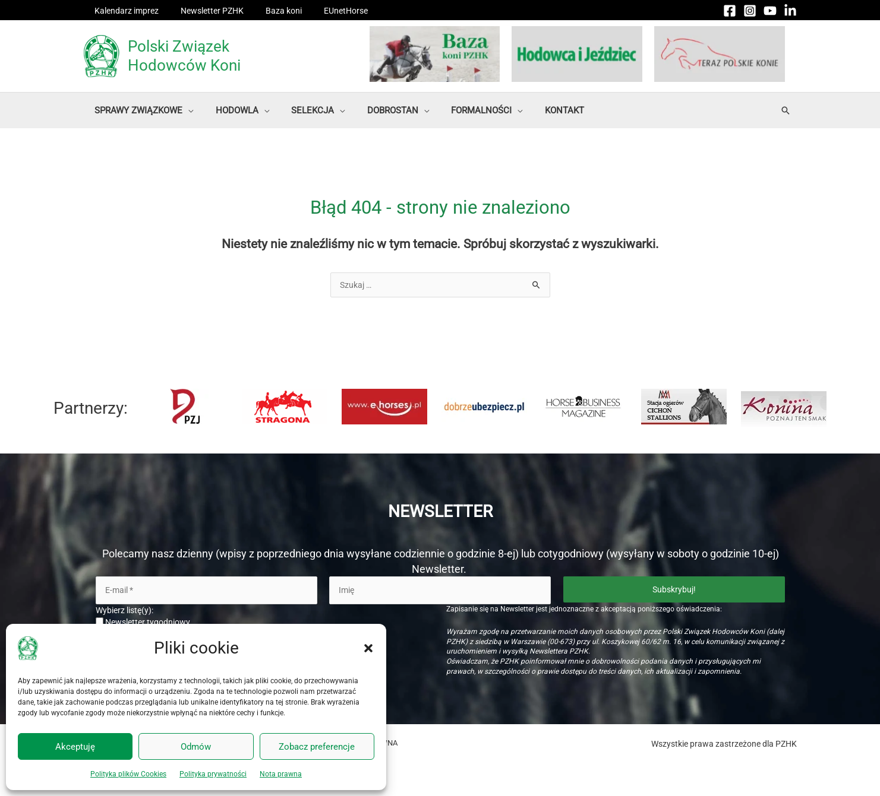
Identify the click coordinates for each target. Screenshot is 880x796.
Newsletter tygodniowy (143, 622)
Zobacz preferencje (317, 746)
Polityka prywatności (213, 774)
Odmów (196, 746)
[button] (368, 648)
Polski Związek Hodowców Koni (184, 55)
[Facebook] (729, 10)
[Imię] (440, 590)
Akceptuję (75, 746)
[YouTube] (770, 10)
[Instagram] (749, 10)
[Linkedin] (790, 10)
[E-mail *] (206, 590)
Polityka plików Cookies (128, 774)
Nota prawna (281, 774)
